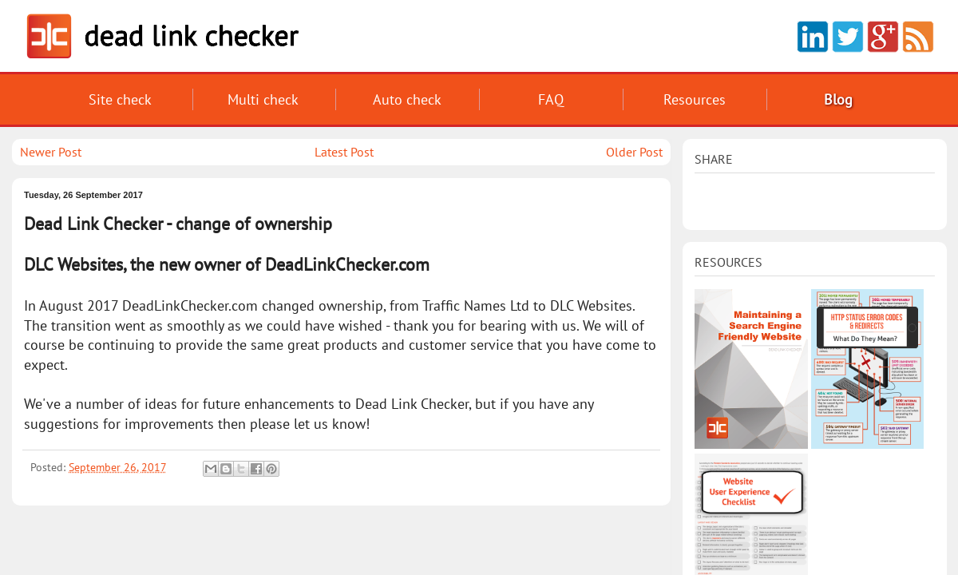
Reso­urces (694, 99)
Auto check (407, 99)
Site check (120, 99)
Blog (838, 99)
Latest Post (344, 152)
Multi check (263, 99)
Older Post (634, 152)
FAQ (551, 99)
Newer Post (50, 152)
